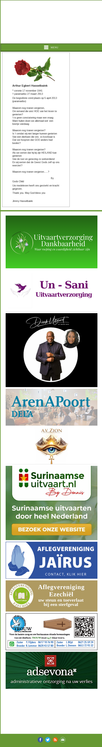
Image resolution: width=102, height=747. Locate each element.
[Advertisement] (51, 21)
